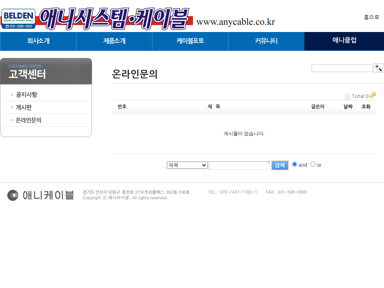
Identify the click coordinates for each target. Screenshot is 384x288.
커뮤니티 (266, 41)
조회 (366, 106)
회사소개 (38, 41)
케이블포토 (190, 41)
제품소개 (114, 41)
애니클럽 (344, 40)
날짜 (348, 106)
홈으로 (372, 17)
